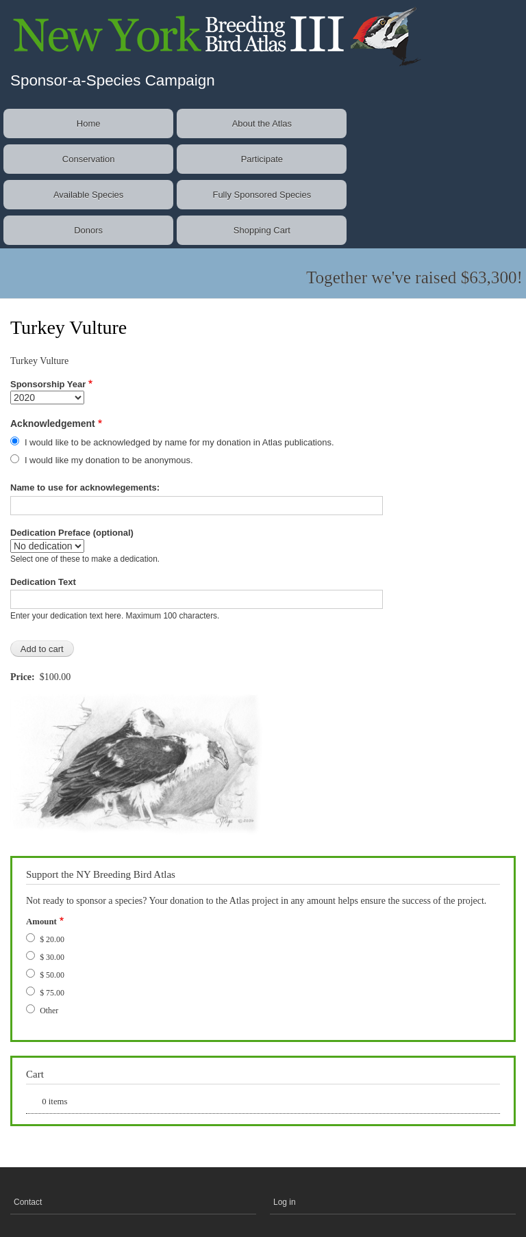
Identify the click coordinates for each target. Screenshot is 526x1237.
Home (89, 123)
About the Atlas (262, 123)
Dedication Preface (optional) (72, 533)
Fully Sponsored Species (261, 195)
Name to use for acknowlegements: (85, 487)
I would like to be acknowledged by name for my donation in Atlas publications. (179, 442)
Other (49, 1010)
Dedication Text (43, 582)
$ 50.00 (52, 975)
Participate (262, 159)
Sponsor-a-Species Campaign (112, 80)
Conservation (88, 159)
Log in (284, 1202)
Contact (28, 1202)
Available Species (88, 195)
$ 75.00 (52, 993)
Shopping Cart (262, 230)
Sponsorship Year (48, 384)
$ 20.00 (52, 939)
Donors (88, 230)
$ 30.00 (52, 957)
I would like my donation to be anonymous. (109, 460)
